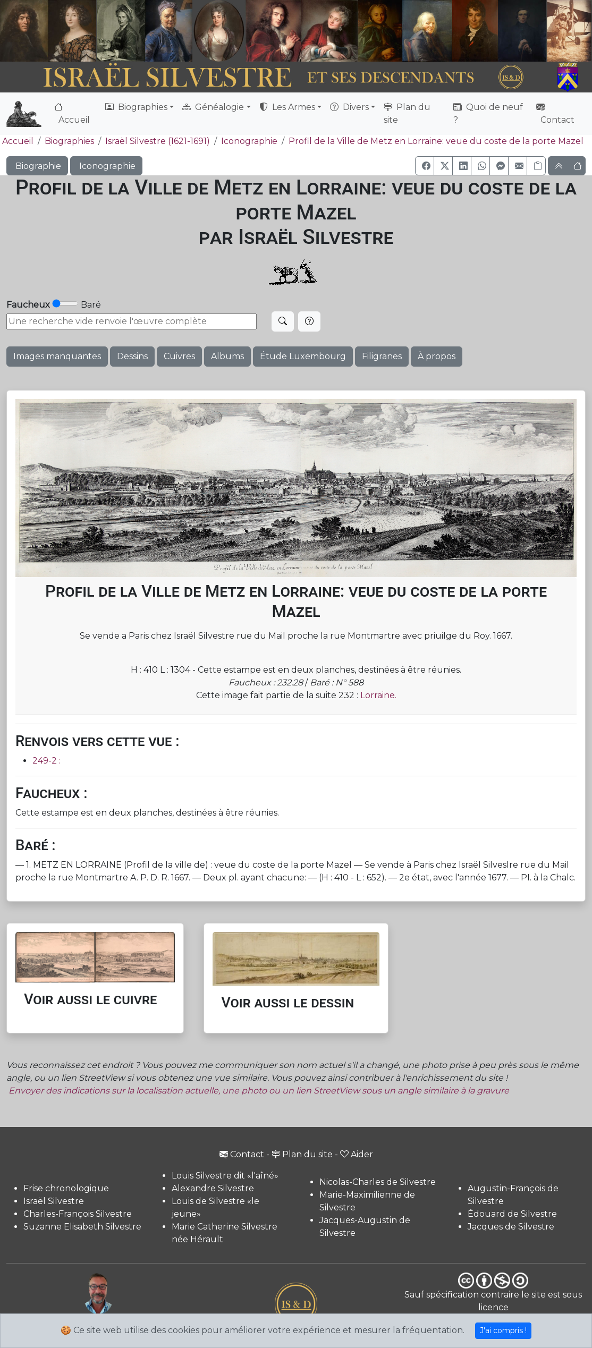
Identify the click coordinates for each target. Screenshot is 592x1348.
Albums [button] (227, 356)
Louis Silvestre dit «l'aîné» (225, 1176)
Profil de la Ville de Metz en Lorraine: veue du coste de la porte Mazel (436, 141)
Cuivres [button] (179, 356)
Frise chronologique (66, 1188)
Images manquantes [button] (57, 356)
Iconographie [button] (106, 166)
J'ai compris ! (503, 1330)
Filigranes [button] (382, 356)
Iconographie (249, 141)
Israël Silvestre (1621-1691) (157, 141)
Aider (356, 1154)
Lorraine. (378, 695)
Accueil (72, 113)
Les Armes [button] (287, 107)
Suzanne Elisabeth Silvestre (82, 1227)
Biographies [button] (136, 107)
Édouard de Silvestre (512, 1214)
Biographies (69, 141)
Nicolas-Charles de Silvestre (377, 1182)
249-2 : (46, 761)
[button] (424, 165)
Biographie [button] (37, 166)
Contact (555, 113)
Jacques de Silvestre (511, 1227)
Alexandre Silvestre (213, 1188)
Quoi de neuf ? (488, 113)
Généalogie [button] (213, 107)
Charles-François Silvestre (77, 1214)
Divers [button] (349, 107)
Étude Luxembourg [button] (303, 356)
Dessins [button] (132, 356)
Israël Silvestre (53, 1201)
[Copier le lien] (536, 165)
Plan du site (407, 113)
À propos (436, 356)
